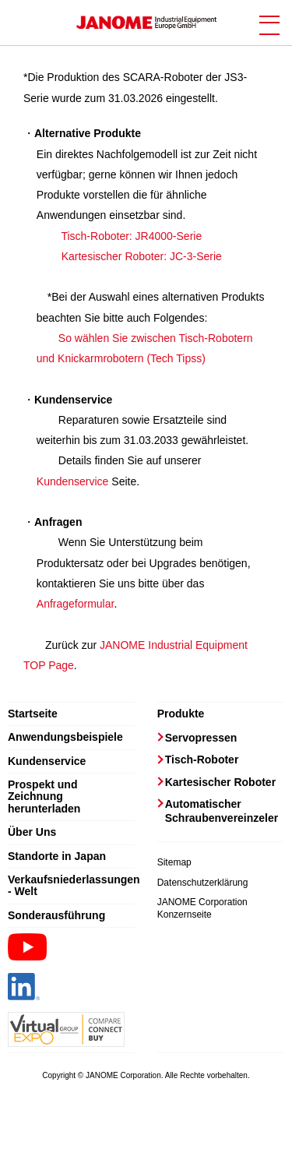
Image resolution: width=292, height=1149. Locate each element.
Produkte (181, 714)
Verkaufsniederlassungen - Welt (71, 885)
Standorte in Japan (57, 856)
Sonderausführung (56, 916)
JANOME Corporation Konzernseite (202, 908)
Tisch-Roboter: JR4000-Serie (131, 236)
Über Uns (32, 832)
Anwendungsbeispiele (65, 737)
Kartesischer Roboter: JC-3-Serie (142, 256)
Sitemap (174, 862)
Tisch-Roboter (202, 759)
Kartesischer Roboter (220, 782)
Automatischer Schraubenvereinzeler (222, 811)
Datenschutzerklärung (202, 882)
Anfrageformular (75, 603)
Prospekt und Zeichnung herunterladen (44, 797)
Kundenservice (73, 481)
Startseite (33, 714)
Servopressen (201, 737)
